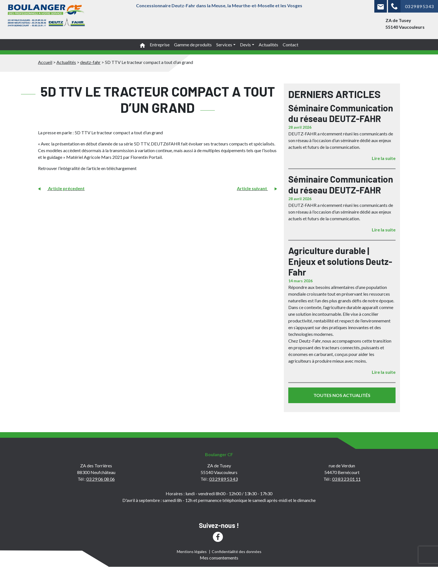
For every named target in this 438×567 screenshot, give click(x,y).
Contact (290, 44)
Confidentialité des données (236, 551)
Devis (245, 44)
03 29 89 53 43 (419, 6)
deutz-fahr (90, 62)
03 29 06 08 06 (100, 479)
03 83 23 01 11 (346, 479)
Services (224, 44)
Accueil (45, 62)
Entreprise (160, 44)
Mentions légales (192, 551)
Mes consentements (219, 557)
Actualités (268, 44)
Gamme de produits (193, 44)
